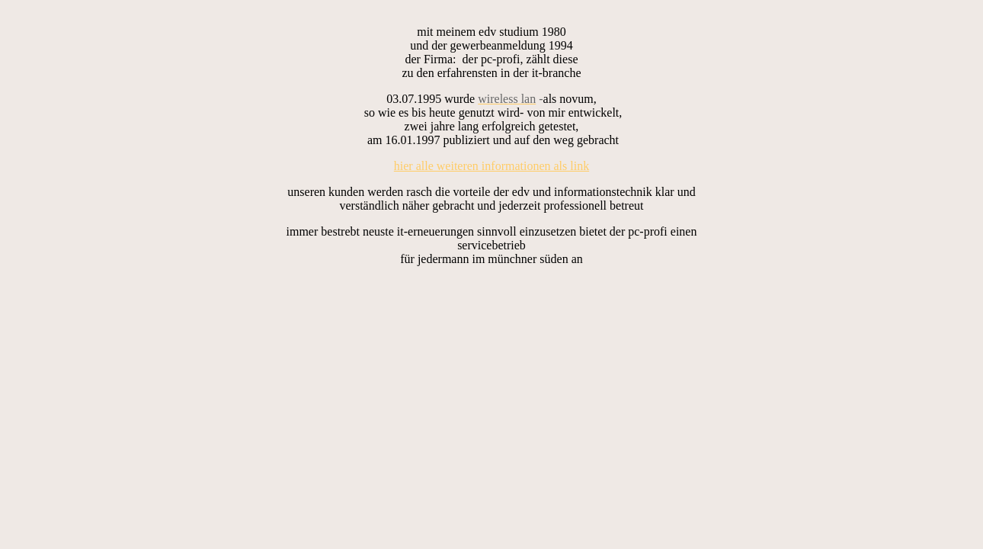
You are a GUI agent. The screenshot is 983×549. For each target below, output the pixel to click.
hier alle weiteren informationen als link (491, 165)
